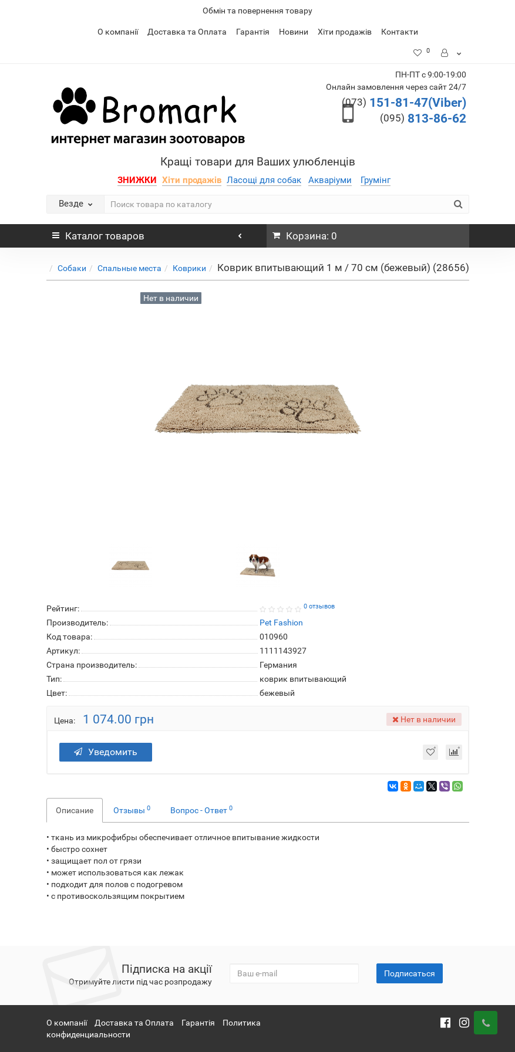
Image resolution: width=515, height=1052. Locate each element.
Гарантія (253, 31)
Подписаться (409, 973)
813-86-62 (423, 118)
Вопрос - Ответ (201, 809)
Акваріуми (330, 180)
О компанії (117, 31)
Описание (74, 810)
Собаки (72, 268)
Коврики (189, 268)
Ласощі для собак (264, 180)
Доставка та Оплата (187, 31)
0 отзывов (319, 606)
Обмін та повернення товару (257, 10)
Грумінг (376, 180)
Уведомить (105, 751)
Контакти (399, 31)
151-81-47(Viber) (404, 103)
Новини (293, 31)
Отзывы (131, 809)
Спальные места (129, 268)
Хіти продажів (345, 31)
